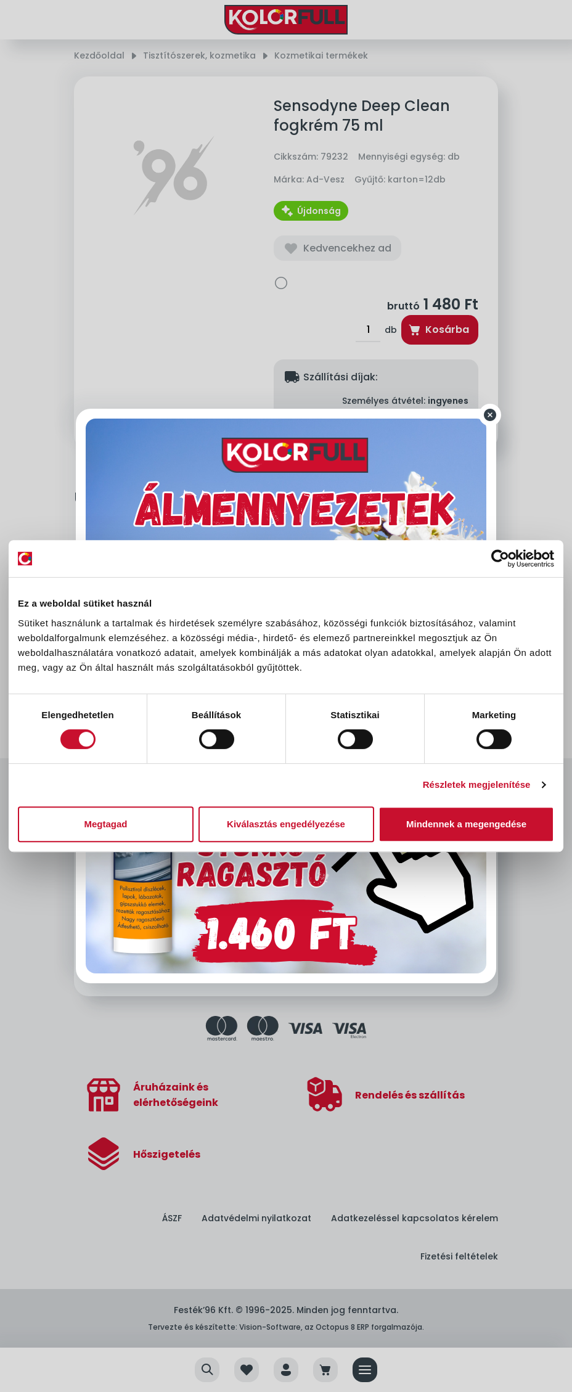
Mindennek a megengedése (466, 824)
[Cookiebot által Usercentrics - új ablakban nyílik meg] (500, 558)
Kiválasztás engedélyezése (286, 824)
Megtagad (105, 824)
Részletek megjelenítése (477, 784)
